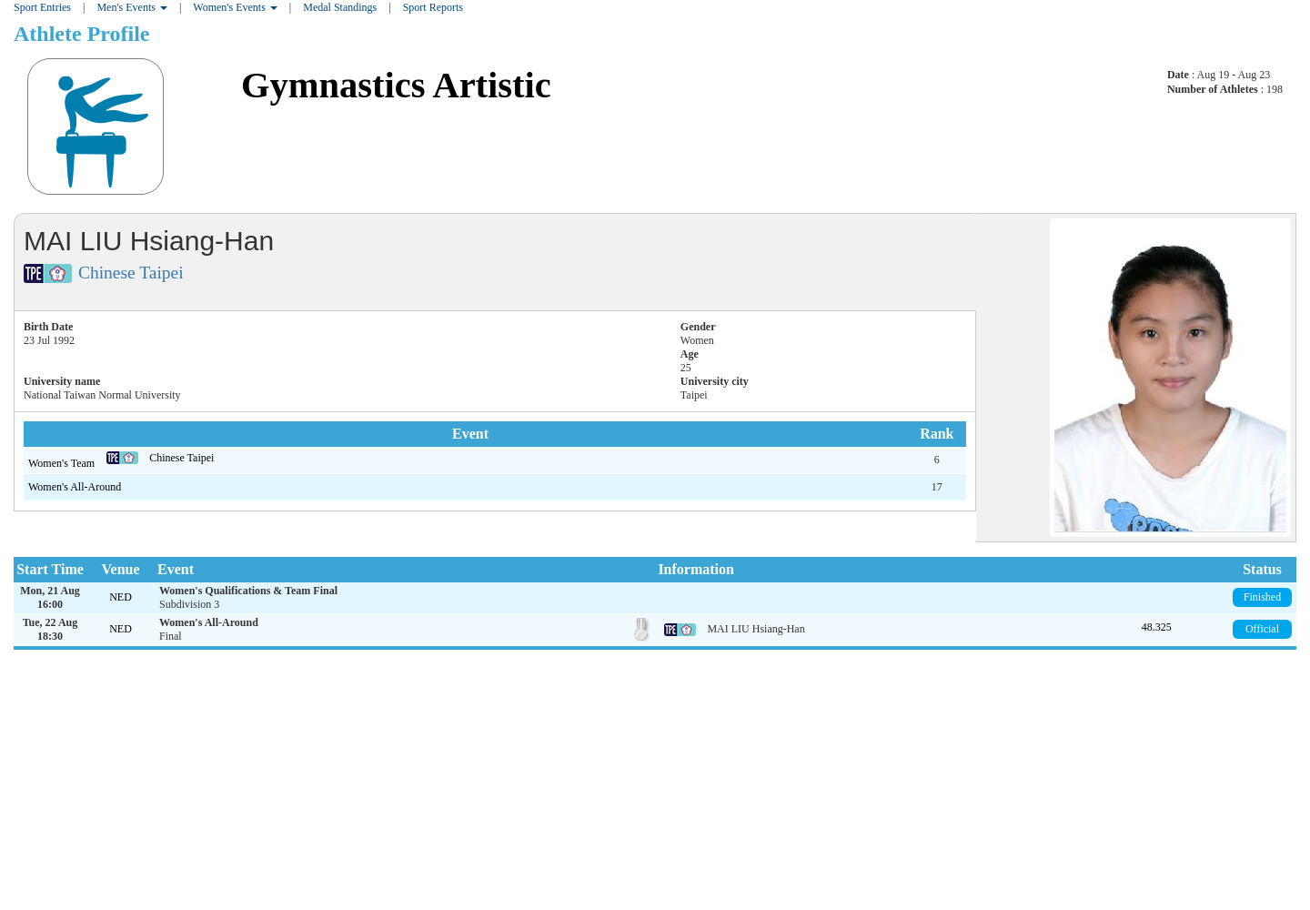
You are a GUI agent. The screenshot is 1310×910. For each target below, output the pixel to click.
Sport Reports (433, 7)
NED (120, 597)
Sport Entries (42, 7)
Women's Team (62, 463)
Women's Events (235, 7)
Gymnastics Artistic (396, 85)
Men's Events (131, 7)
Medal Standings (340, 7)
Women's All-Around (74, 486)
